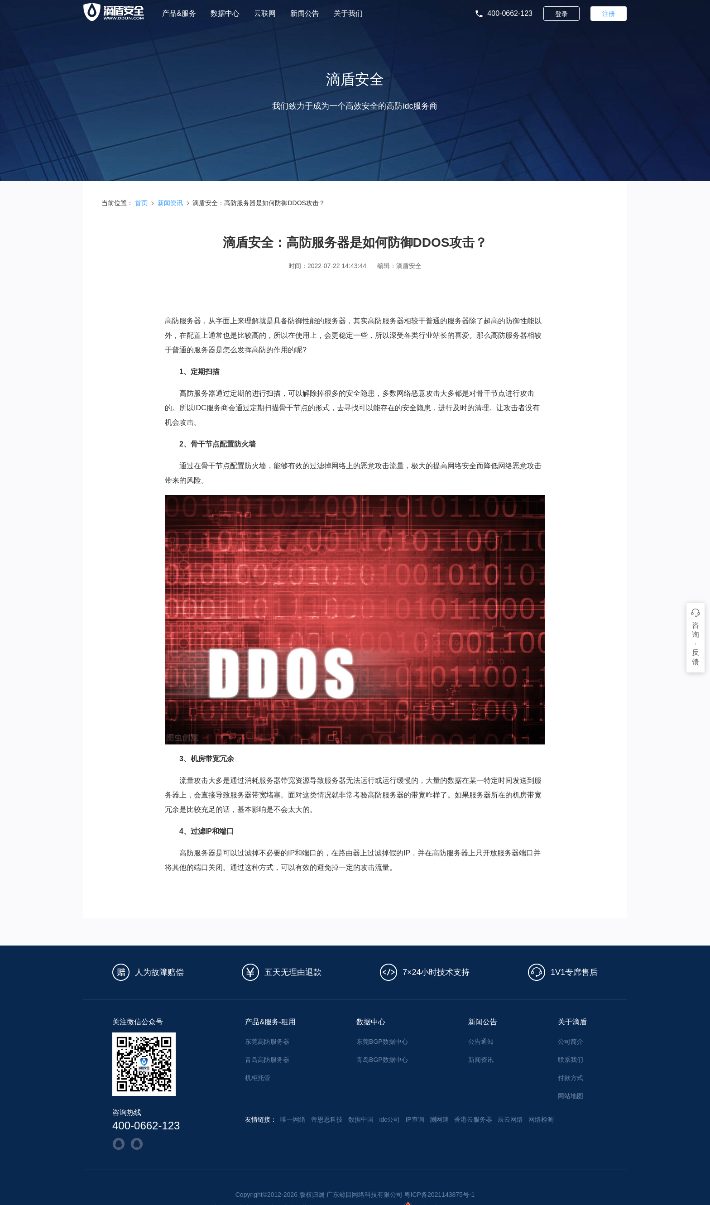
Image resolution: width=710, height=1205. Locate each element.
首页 (141, 202)
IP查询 (414, 1119)
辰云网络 (510, 1119)
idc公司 (389, 1119)
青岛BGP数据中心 (382, 1059)
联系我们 (570, 1059)
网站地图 (570, 1095)
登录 (561, 14)
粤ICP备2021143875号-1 (439, 1194)
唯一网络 (293, 1119)
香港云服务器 (473, 1119)
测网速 (439, 1119)
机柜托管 (257, 1077)
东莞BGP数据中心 (382, 1041)
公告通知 (481, 1041)
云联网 (265, 13)
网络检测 (541, 1119)
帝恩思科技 (327, 1119)
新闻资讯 (170, 202)
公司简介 (570, 1041)
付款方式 (570, 1077)
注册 (608, 13)
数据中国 (361, 1119)
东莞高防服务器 (267, 1041)
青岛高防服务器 (267, 1059)
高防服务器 (197, 393)
